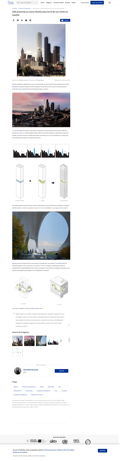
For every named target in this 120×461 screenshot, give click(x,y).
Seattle (16, 87)
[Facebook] (13, 20)
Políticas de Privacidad (65, 450)
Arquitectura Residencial (43, 391)
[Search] (29, 2)
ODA (15, 208)
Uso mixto (64, 391)
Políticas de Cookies (20, 452)
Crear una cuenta (97, 3)
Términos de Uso (50, 450)
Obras (42, 2)
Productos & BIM (58, 2)
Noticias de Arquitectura (28, 387)
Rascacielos (51, 387)
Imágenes (49, 2)
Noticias (67, 2)
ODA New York (17, 391)
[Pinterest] (30, 20)
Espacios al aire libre (37, 395)
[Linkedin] (22, 20)
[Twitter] (17, 20)
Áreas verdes (29, 391)
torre (20, 89)
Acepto (102, 451)
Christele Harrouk (30, 369)
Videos (74, 2)
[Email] (26, 20)
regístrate (42, 456)
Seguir (61, 371)
